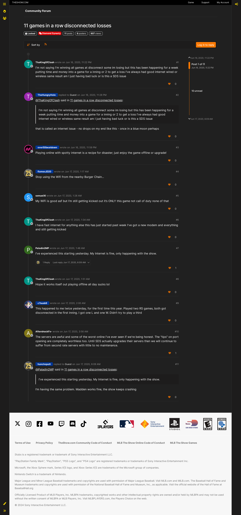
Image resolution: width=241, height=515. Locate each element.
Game (191, 2)
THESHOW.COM (20, 2)
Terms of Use (23, 442)
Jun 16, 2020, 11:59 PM (83, 147)
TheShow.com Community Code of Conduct (85, 442)
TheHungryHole (47, 94)
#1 (177, 62)
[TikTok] (83, 424)
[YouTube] (50, 424)
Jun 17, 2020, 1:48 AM (72, 248)
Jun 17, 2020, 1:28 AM (69, 195)
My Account (223, 2)
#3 (177, 147)
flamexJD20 (44, 171)
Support (205, 2)
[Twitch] (61, 424)
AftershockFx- (43, 331)
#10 (177, 331)
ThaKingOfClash (44, 62)
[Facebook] (39, 424)
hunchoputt (44, 364)
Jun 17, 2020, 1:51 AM (78, 279)
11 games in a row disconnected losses (96, 100)
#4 (177, 171)
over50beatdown (47, 147)
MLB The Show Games (183, 442)
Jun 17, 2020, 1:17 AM (77, 171)
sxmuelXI (40, 195)
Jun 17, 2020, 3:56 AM (75, 331)
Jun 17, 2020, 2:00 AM (73, 303)
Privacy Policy (44, 442)
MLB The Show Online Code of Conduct (141, 442)
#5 (177, 195)
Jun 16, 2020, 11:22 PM (79, 62)
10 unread (197, 90)
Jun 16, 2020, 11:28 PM (94, 94)
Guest (73, 94)
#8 (177, 279)
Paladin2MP (42, 248)
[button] (4, 503)
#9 (177, 303)
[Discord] (72, 424)
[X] (17, 424)
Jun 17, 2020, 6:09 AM (88, 364)
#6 (177, 219)
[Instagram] (28, 424)
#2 (177, 94)
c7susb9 (42, 303)
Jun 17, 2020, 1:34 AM (78, 219)
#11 (177, 364)
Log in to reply (206, 44)
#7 (177, 248)
